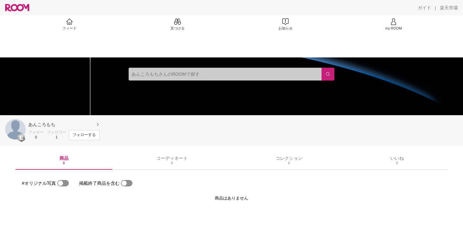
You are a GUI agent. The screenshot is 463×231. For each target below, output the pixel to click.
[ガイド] (424, 8)
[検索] (328, 74)
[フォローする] (84, 135)
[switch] (63, 183)
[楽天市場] (449, 8)
